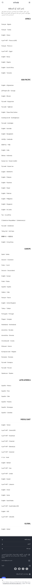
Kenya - (5, 57)
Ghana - (5, 35)
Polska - (5, 281)
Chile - (5, 396)
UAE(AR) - (7, 517)
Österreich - (7, 260)
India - (5, 150)
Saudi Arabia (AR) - (10, 506)
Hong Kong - (7, 242)
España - (6, 287)
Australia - (6, 129)
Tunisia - (6, 30)
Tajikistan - (7, 107)
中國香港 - (7, 237)
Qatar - (5, 495)
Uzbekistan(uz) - (13, 220)
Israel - (5, 457)
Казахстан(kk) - (9, 161)
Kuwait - (5, 479)
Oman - (5, 490)
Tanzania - (6, 73)
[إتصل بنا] (4, 578)
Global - (5, 529)
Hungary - (6, 319)
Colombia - (6, 413)
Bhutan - (6, 96)
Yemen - (5, 425)
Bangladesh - (7, 134)
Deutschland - (8, 271)
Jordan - (7, 474)
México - (6, 386)
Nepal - (5, 188)
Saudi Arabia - (7, 501)
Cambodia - (6, 139)
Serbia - (5, 254)
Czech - (5, 265)
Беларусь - (7, 363)
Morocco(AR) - (9, 41)
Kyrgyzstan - (7, 102)
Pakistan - (6, 193)
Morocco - (6, 46)
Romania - (7, 357)
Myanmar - (6, 183)
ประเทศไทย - (6, 215)
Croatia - (7, 341)
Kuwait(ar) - (8, 436)
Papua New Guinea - (9, 112)
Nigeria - (6, 62)
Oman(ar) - (7, 441)
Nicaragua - (7, 407)
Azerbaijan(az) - (10, 118)
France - (6, 298)
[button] (29, 2)
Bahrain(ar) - (8, 447)
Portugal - (7, 314)
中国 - (5, 145)
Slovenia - (7, 335)
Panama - (6, 402)
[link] (27, 569)
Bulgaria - (8, 352)
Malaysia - (6, 177)
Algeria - (6, 24)
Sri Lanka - (6, 210)
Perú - (5, 391)
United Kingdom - (8, 303)
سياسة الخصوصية (6, 584)
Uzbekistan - (7, 226)
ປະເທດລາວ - (7, 172)
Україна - (7, 373)
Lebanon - (7, 484)
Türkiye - (6, 308)
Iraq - (6, 468)
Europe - (6, 276)
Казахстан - (7, 166)
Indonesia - (6, 156)
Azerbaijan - (7, 123)
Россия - (6, 368)
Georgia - (8, 91)
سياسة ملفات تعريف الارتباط (15, 584)
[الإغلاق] (2, 580)
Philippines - (6, 199)
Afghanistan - (7, 85)
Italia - (5, 292)
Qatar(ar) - (7, 452)
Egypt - (6, 51)
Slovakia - (7, 330)
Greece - (6, 346)
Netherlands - (8, 325)
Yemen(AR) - (8, 430)
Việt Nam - (7, 231)
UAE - (5, 511)
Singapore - (6, 204)
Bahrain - (6, 463)
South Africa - (7, 68)
